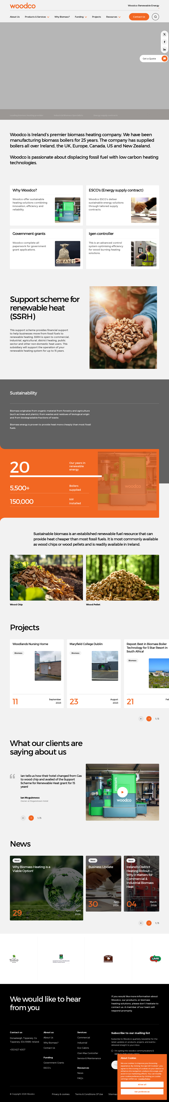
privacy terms (133, 1054)
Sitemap (113, 1094)
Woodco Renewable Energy (143, 5)
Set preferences (142, 1092)
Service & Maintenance (89, 1058)
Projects (96, 16)
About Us (15, 16)
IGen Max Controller (87, 1053)
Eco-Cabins (83, 1048)
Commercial (83, 1037)
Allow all (142, 1084)
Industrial (82, 1042)
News (80, 1073)
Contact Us (139, 16)
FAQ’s (80, 1078)
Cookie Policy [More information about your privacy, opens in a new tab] (144, 1079)
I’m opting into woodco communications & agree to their (134, 1052)
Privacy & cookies (61, 1094)
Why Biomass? (62, 16)
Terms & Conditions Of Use (89, 1094)
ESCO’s (47, 1068)
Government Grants (54, 1062)
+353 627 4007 (17, 1049)
